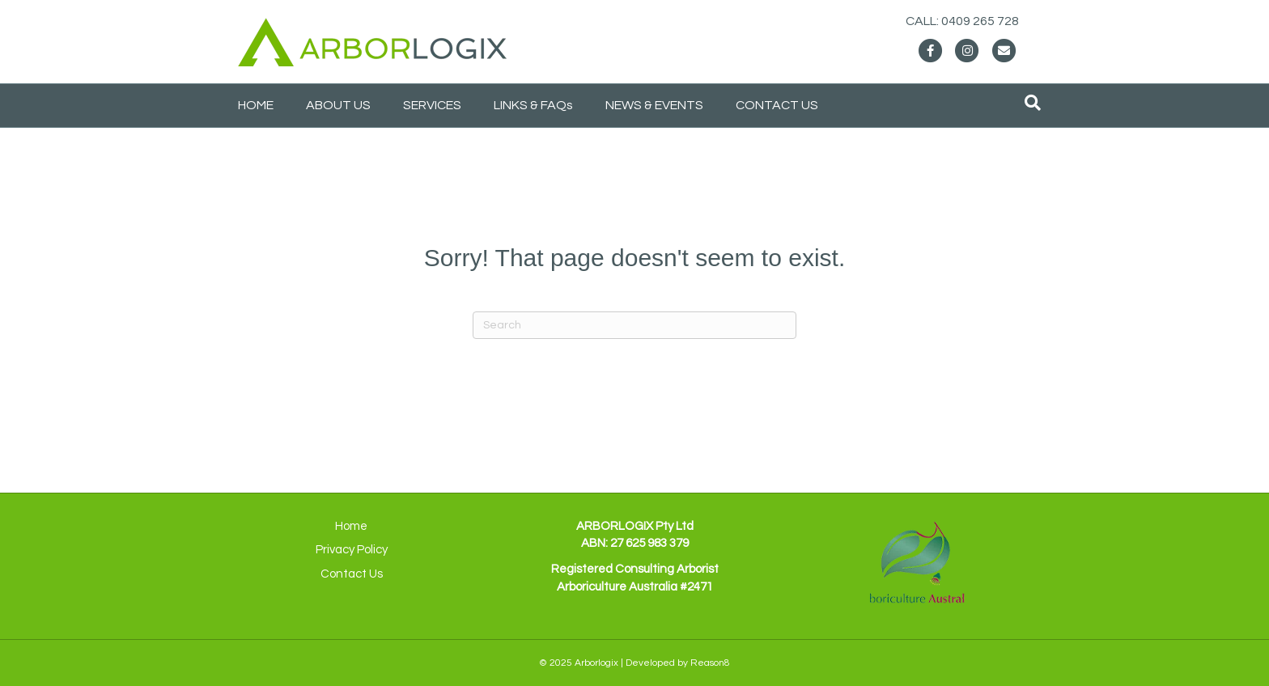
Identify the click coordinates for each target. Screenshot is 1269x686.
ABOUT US (338, 105)
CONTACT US (777, 105)
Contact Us (351, 574)
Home (351, 526)
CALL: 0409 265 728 (978, 21)
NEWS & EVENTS (654, 105)
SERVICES (432, 105)
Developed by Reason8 (678, 663)
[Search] (1032, 102)
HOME (256, 105)
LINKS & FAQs (533, 105)
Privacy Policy (352, 550)
